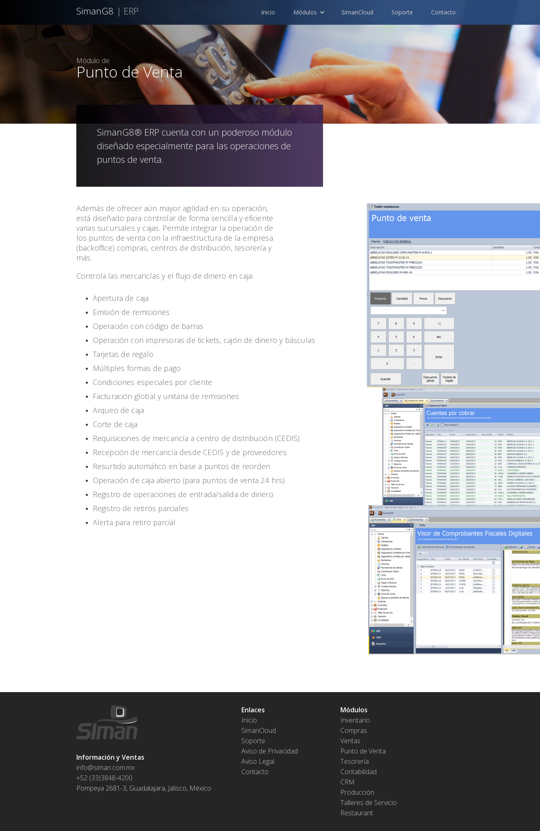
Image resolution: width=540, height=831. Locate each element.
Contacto (443, 12)
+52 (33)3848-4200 (104, 777)
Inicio (268, 12)
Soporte (403, 12)
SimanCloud (358, 12)
